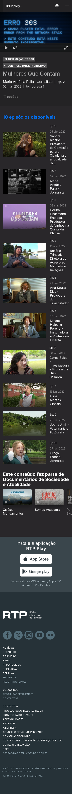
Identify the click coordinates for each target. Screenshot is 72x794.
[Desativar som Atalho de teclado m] (15, 47)
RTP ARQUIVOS (12, 664)
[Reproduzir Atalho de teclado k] (6, 47)
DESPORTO (9, 652)
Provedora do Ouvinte (18, 715)
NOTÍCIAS (8, 647)
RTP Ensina (10, 669)
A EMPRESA (9, 727)
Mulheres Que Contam (31, 73)
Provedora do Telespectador (23, 710)
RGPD (6, 749)
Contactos (10, 698)
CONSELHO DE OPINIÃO (16, 736)
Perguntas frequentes (18, 694)
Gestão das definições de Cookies (25, 753)
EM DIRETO (9, 677)
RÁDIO (6, 660)
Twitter (18, 635)
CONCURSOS (10, 689)
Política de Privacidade (16, 768)
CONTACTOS (10, 706)
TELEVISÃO (9, 656)
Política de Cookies (43, 768)
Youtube (39, 635)
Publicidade (24, 771)
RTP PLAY (8, 673)
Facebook (7, 635)
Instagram (29, 635)
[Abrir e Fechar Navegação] (67, 6)
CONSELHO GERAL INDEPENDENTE (23, 732)
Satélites (9, 723)
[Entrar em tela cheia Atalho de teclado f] (65, 47)
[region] (36, 32)
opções (10, 97)
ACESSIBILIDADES (13, 719)
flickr (50, 635)
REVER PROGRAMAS (14, 681)
